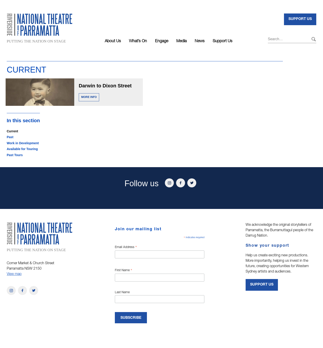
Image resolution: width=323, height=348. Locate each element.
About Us (113, 41)
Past (10, 137)
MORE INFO (89, 97)
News (200, 41)
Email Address (126, 248)
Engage (161, 41)
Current (12, 131)
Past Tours (15, 155)
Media (181, 41)
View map (14, 274)
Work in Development (23, 143)
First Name (123, 271)
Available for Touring (22, 149)
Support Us (222, 41)
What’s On (138, 41)
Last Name (122, 292)
